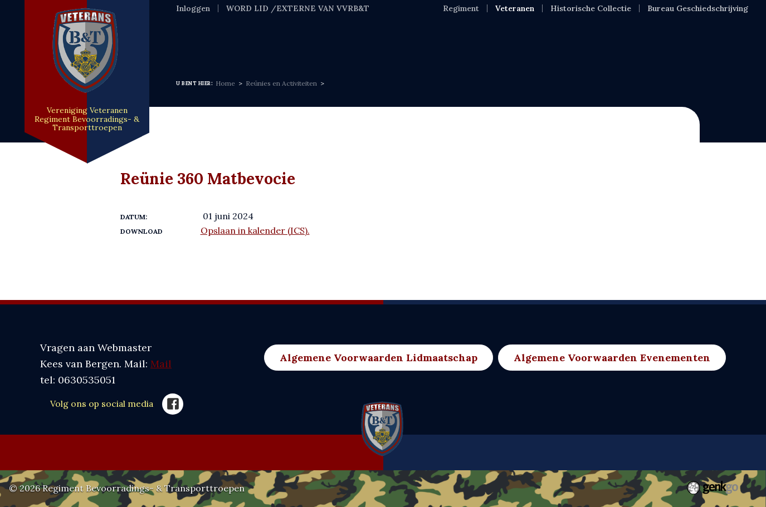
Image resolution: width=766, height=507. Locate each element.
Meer (598, 41)
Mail (161, 363)
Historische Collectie (590, 8)
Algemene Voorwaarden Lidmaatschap (378, 357)
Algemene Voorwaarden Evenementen (612, 357)
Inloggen (193, 8)
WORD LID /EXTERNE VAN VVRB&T (297, 8)
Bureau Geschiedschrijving (697, 8)
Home (191, 41)
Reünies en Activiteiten (281, 83)
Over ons (306, 41)
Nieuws (244, 41)
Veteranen (514, 8)
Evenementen (384, 41)
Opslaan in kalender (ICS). (255, 230)
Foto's (454, 41)
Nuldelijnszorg (527, 41)
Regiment (461, 8)
